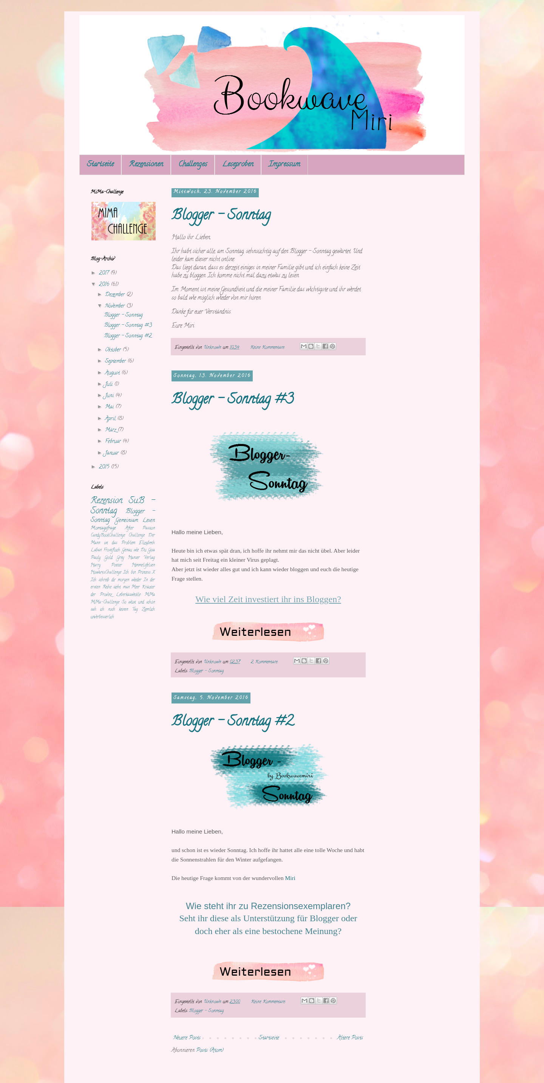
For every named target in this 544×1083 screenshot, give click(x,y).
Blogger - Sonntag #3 (233, 400)
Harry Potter (106, 565)
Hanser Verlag (141, 558)
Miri (290, 878)
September (116, 362)
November (115, 306)
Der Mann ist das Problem (123, 539)
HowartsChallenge (106, 572)
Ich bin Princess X (139, 572)
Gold (109, 558)
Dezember (115, 295)
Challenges (192, 164)
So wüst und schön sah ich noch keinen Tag (123, 606)
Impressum (284, 164)
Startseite (100, 164)
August (113, 373)
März (111, 430)
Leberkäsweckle (128, 595)
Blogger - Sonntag (221, 216)
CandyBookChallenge (108, 535)
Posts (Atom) (210, 1051)
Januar (112, 453)
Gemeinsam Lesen (135, 521)
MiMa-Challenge (105, 602)
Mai (110, 407)
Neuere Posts (187, 1038)
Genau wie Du (134, 550)
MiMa (150, 595)
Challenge (136, 535)
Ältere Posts (350, 1038)
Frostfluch (112, 550)
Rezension (106, 501)
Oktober (113, 350)
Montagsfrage (103, 528)
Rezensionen (146, 164)
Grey (120, 558)
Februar (113, 442)
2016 (105, 285)
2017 (104, 273)
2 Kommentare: (265, 662)
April (111, 419)
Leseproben (237, 164)
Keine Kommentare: (268, 347)
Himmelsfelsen (143, 565)
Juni (110, 396)
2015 (105, 467)
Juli (109, 385)
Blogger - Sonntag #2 (233, 722)
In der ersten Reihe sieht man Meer (123, 584)
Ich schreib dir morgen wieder (116, 580)
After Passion (140, 528)
